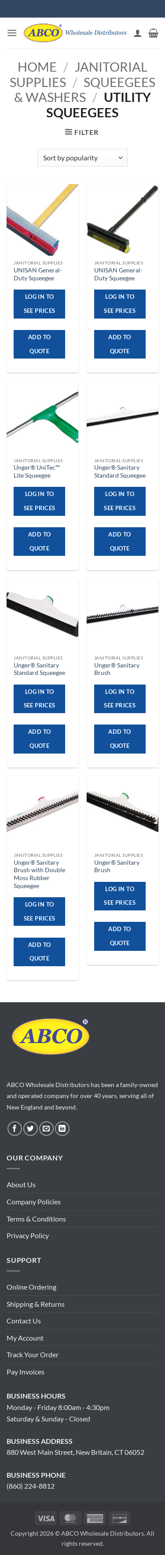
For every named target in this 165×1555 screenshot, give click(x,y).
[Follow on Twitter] (30, 1128)
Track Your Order (33, 1354)
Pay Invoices (25, 1371)
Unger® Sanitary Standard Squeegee (120, 471)
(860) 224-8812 (31, 1486)
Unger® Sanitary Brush (116, 669)
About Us (21, 1184)
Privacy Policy (28, 1235)
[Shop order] (82, 158)
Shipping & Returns (36, 1304)
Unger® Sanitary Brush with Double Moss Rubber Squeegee (39, 874)
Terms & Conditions (36, 1218)
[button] (12, 32)
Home (37, 66)
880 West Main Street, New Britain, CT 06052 (75, 1452)
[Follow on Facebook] (14, 1128)
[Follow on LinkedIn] (62, 1128)
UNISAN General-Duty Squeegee (38, 274)
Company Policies (34, 1201)
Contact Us (24, 1320)
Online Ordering (31, 1287)
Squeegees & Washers (84, 90)
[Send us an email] (46, 1128)
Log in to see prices (39, 303)
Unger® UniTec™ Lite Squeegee (37, 471)
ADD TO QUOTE (39, 344)
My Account (25, 1338)
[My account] (137, 33)
